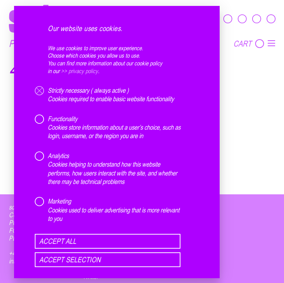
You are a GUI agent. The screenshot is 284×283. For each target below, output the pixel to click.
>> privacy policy (79, 71)
